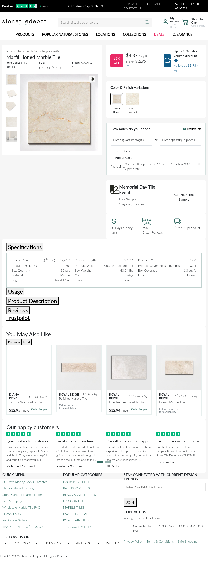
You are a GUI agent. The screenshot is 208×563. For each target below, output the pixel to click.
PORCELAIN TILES (76, 520)
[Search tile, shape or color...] (105, 22)
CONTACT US (132, 8)
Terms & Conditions (160, 541)
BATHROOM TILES (76, 488)
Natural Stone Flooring (18, 488)
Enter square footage (127, 140)
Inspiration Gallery (15, 520)
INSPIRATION (132, 4)
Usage (15, 291)
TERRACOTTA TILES (77, 527)
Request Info (192, 128)
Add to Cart (123, 157)
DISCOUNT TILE (74, 501)
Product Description (32, 301)
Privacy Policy (11, 514)
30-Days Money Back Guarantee (25, 482)
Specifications (25, 247)
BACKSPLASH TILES (77, 482)
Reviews (18, 310)
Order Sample (39, 409)
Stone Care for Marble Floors (22, 494)
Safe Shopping (12, 501)
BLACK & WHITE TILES (79, 494)
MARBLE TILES (73, 507)
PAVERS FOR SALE (76, 514)
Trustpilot (18, 317)
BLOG (146, 4)
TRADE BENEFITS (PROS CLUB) (24, 527)
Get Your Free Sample (184, 197)
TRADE (156, 4)
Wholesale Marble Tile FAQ (21, 507)
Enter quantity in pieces (178, 140)
